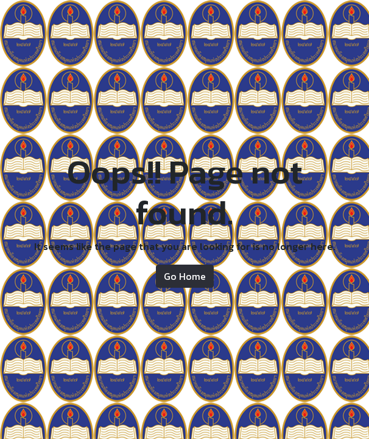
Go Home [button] (185, 276)
